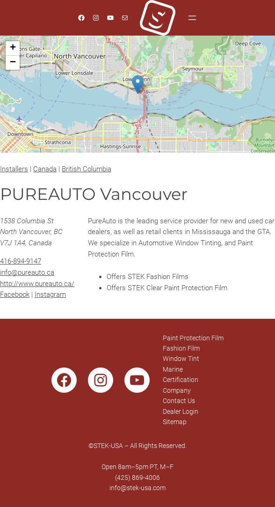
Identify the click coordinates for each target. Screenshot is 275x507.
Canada (45, 169)
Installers (14, 169)
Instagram (50, 294)
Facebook (14, 294)
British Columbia (86, 169)
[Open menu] (192, 17)
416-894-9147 (20, 261)
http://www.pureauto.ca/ (37, 283)
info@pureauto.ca (27, 272)
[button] (138, 84)
